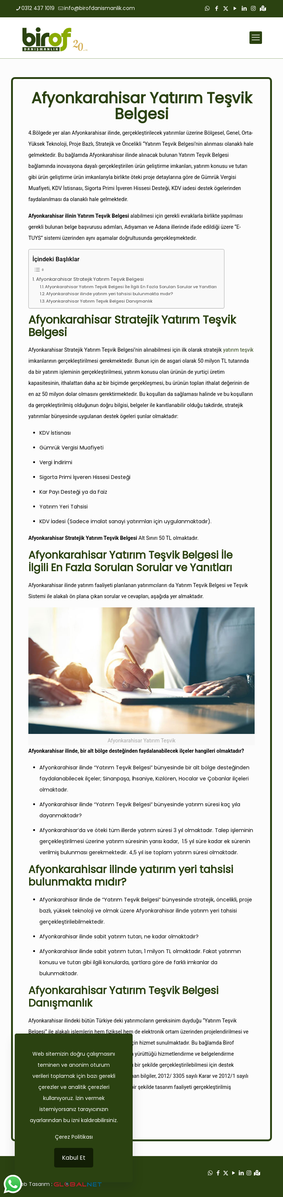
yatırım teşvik (238, 350)
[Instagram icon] (253, 8)
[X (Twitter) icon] (225, 8)
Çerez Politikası (74, 1137)
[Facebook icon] (216, 8)
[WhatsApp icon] (207, 8)
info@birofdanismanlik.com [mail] (99, 8)
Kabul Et (73, 1157)
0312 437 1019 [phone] (38, 8)
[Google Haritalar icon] (263, 8)
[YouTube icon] (235, 8)
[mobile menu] (255, 37)
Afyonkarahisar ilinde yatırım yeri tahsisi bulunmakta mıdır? (109, 294)
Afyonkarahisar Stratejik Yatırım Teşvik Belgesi (90, 279)
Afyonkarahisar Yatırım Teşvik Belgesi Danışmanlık (99, 301)
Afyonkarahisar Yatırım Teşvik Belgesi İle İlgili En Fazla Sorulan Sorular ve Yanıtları (131, 287)
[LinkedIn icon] (244, 8)
